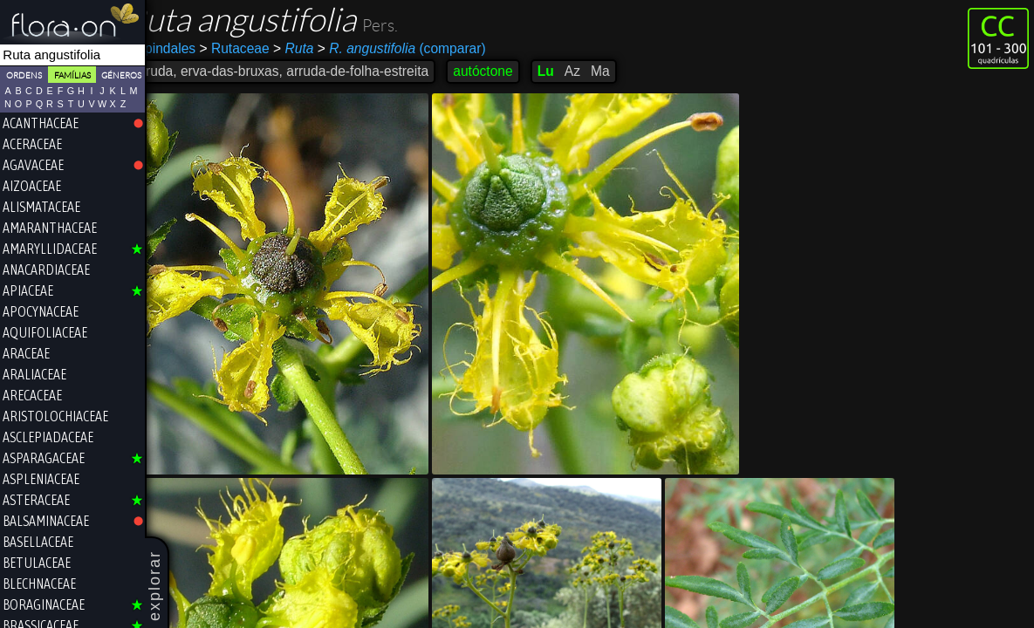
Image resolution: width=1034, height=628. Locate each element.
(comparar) (427, 49)
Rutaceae (259, 48)
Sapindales (187, 48)
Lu (571, 71)
